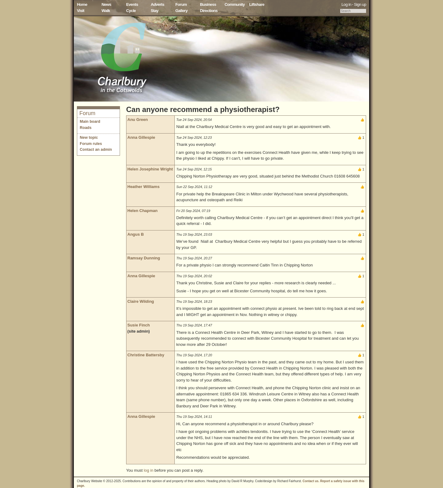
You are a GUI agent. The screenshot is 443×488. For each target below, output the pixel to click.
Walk (106, 10)
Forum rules (91, 144)
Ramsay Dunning (143, 258)
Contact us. (311, 481)
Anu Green (137, 119)
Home (82, 4)
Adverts (157, 4)
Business (208, 4)
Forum (181, 4)
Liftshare (256, 4)
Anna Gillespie (141, 137)
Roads (85, 128)
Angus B (135, 234)
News (106, 4)
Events (132, 4)
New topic (89, 137)
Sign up (360, 4)
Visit (80, 10)
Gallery (181, 10)
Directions (209, 10)
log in (148, 470)
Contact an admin (96, 149)
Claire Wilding (140, 301)
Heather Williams (143, 186)
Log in (346, 4)
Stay (154, 10)
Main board (90, 121)
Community (235, 4)
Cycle (131, 10)
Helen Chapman (142, 210)
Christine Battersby (145, 355)
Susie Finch (138, 325)
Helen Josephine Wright (150, 169)
